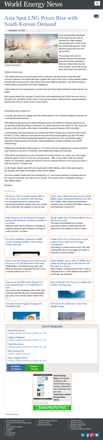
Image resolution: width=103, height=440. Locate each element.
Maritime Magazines (78, 425)
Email (96, 16)
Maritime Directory (45, 425)
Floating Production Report (81, 429)
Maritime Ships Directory (47, 421)
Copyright (9, 429)
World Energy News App (15, 421)
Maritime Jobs (76, 427)
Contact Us (10, 435)
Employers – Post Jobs (34, 367)
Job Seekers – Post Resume (16, 367)
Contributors (10, 433)
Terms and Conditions (14, 427)
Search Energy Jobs (52, 326)
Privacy (9, 431)
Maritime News (44, 423)
